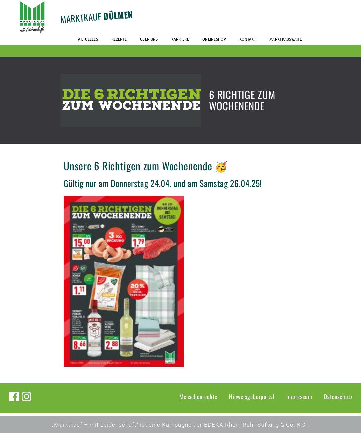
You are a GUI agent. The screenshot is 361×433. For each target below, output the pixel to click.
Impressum (299, 396)
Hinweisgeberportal (252, 396)
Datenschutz (338, 396)
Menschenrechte (198, 396)
